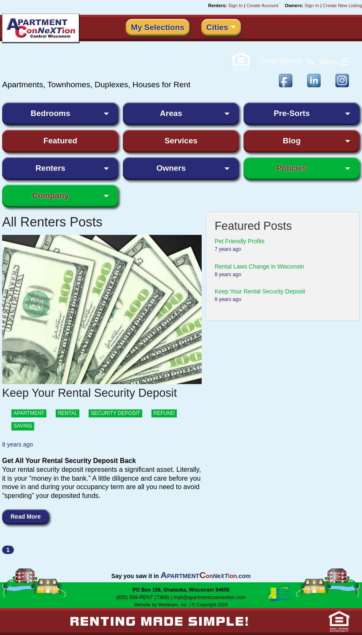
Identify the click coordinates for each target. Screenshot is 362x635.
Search (288, 61)
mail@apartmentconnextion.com (209, 597)
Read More (26, 516)
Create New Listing (342, 5)
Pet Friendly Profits (240, 241)
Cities (217, 27)
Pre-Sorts (292, 113)
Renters (50, 168)
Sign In (235, 5)
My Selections (157, 27)
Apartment (29, 413)
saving (23, 426)
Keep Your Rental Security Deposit (260, 291)
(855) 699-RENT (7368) (142, 597)
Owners (171, 168)
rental (67, 413)
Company (50, 195)
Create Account (262, 5)
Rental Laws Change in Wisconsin (259, 266)
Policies (292, 168)
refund (164, 413)
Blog (291, 140)
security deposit (115, 413)
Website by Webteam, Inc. (161, 604)
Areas (171, 113)
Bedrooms (50, 113)
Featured (60, 140)
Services (181, 140)
